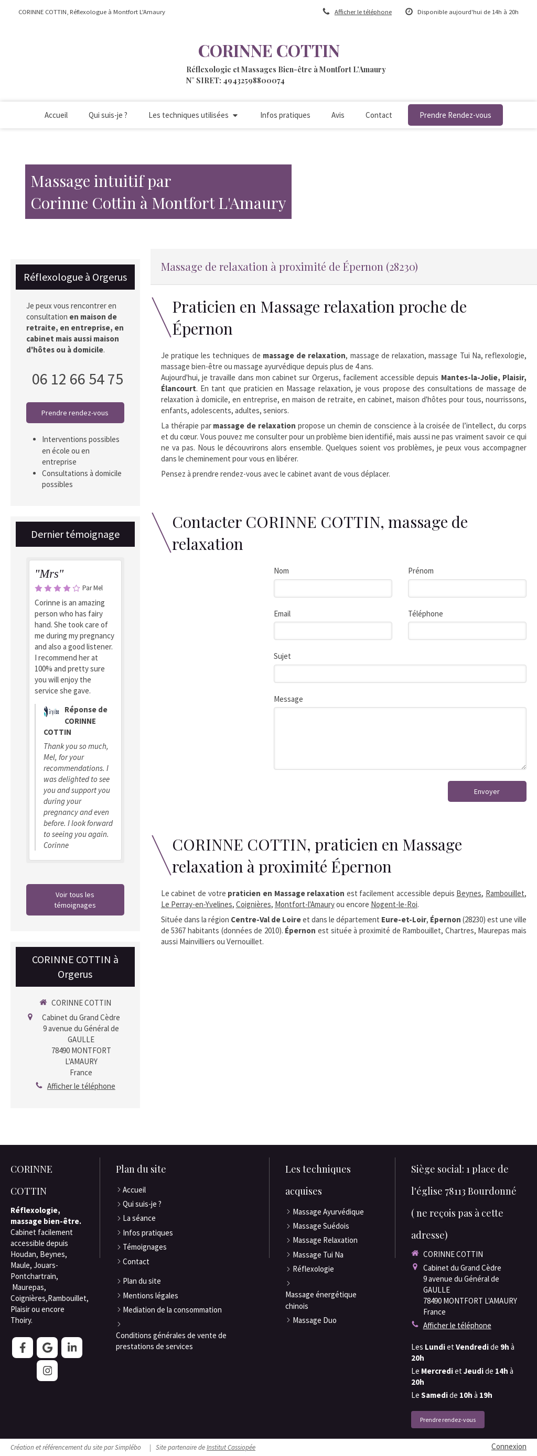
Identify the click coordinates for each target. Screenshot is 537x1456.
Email (282, 614)
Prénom (421, 571)
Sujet (282, 656)
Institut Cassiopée (231, 1447)
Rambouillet (505, 893)
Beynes (468, 893)
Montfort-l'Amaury (305, 904)
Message (288, 699)
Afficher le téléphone (363, 11)
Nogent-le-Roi (394, 904)
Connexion (509, 1446)
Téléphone (425, 614)
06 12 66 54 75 (77, 379)
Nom (281, 571)
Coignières (253, 904)
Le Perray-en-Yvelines (196, 904)
